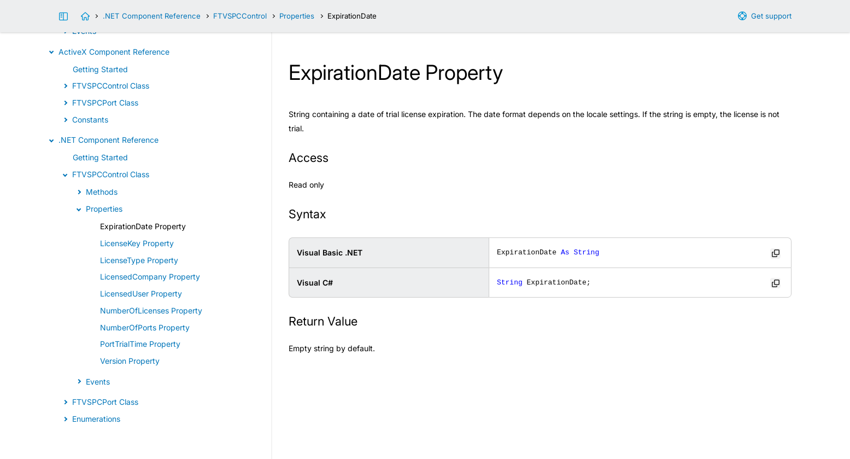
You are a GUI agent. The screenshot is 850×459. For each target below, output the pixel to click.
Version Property (130, 360)
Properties (296, 15)
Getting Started (100, 69)
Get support (771, 15)
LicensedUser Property (141, 293)
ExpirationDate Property (143, 226)
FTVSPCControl (240, 15)
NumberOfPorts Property (145, 327)
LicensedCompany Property (150, 276)
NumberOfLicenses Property (151, 310)
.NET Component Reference (152, 15)
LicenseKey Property (137, 243)
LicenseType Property (139, 260)
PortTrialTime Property (140, 343)
